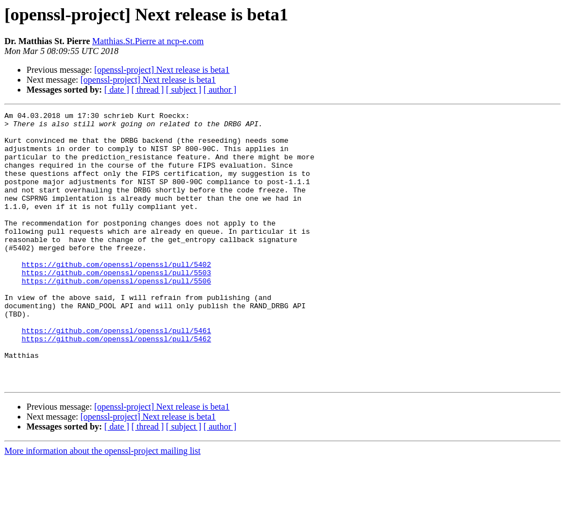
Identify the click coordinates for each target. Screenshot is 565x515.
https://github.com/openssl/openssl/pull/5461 (116, 375)
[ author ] (220, 89)
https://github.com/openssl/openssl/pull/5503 (116, 305)
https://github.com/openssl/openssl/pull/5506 (116, 315)
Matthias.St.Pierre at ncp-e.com (148, 41)
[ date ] (116, 89)
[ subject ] (183, 89)
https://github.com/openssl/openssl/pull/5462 (116, 385)
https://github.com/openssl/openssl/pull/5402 (116, 296)
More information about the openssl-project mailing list (102, 505)
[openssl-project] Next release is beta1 (162, 69)
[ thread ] (147, 89)
